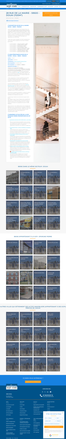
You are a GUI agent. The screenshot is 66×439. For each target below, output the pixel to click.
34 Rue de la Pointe (26, 242)
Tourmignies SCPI (25, 344)
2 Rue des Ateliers (11, 272)
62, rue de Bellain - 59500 (22, 47)
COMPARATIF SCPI (25, 6)
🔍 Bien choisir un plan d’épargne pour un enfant (19, 146)
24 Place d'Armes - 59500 (22, 44)
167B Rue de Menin (39, 287)
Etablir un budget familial (10, 421)
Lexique (48, 408)
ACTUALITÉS (50, 6)
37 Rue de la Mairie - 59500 (22, 43)
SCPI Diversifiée (36, 430)
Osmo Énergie (22, 408)
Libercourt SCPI (11, 344)
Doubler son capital (23, 428)
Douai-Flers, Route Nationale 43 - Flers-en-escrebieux (26, 204)
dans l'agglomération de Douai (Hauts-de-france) (20, 30)
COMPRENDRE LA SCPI (42, 6)
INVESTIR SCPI (33, 6)
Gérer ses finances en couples (25, 430)
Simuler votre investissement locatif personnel (38, 407)
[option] (46, 92)
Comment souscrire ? (51, 406)
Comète (21, 406)
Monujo (48, 404)
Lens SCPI (50, 359)
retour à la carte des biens (51, 14)
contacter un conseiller (33, 381)
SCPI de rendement (9, 412)
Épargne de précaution (10, 423)
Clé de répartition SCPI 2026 (25, 426)
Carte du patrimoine (36, 414)
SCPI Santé (35, 428)
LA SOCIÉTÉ (56, 6)
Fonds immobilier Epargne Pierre (20, 61)
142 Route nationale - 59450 (22, 50)
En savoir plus (49, 1)
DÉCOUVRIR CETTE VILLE (13, 323)
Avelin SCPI (37, 359)
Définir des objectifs (9, 427)
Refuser (53, 1)
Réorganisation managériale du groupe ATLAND (19, 140)
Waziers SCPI (37, 314)
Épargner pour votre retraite (11, 425)
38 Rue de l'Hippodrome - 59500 (23, 48)
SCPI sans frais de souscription (36, 425)
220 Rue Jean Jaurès (26, 287)
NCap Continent (22, 412)
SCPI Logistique (36, 432)
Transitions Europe (23, 410)
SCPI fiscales (8, 414)
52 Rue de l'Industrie (12, 242)
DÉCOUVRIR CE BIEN (12, 182)
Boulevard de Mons (39, 272)
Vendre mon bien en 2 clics (38, 411)
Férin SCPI (50, 314)
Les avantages (8, 406)
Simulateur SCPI (36, 409)
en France (10, 31)
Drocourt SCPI (38, 329)
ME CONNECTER (55, 3)
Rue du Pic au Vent (53, 242)
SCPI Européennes (36, 422)
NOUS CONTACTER (46, 3)
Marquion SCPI (24, 359)
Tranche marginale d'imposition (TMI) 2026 (10, 433)
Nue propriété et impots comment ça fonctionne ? (24, 422)
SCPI (19, 6)
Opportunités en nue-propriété (38, 404)
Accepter (57, 1)
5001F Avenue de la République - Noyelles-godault (12, 219)
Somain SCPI (51, 329)
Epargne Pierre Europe (24, 414)
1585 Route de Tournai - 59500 (23, 49)
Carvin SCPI (37, 344)
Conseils (48, 410)
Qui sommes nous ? (9, 410)
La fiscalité (8, 408)
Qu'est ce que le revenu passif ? (25, 424)
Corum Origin (22, 404)
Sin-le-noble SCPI (11, 314)
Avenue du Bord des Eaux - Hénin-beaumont (39, 219)
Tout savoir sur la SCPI (10, 404)
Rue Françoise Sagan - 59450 (22, 51)
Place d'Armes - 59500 (21, 46)
